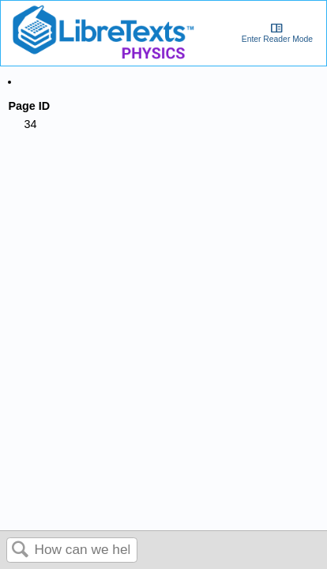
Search (20, 550)
